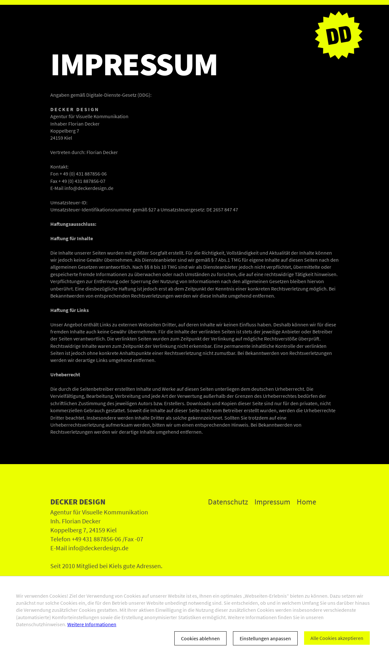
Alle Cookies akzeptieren (336, 638)
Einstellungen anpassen (265, 638)
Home (306, 502)
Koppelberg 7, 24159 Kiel (83, 530)
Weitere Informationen (91, 624)
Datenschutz (228, 502)
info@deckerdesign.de (88, 188)
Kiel (68, 138)
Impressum (272, 502)
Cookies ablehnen (200, 638)
